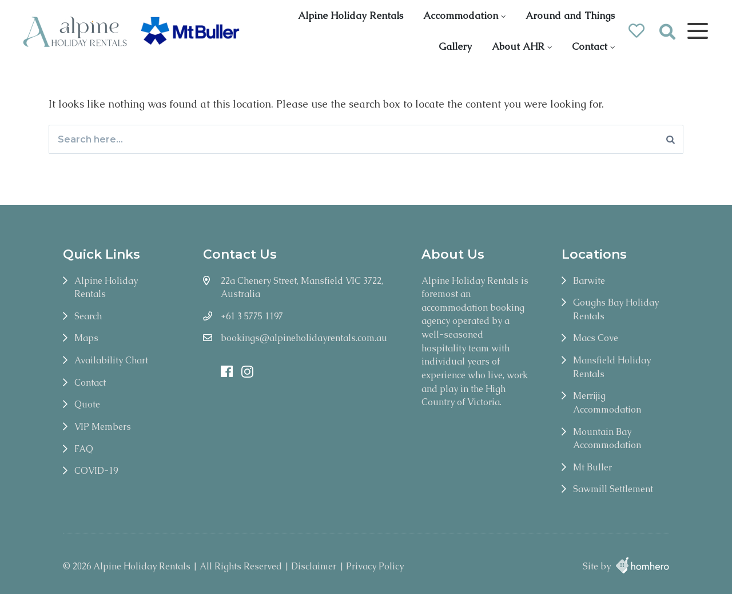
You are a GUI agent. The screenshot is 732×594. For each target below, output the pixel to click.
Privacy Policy (375, 566)
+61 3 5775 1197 (252, 316)
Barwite (589, 281)
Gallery (455, 46)
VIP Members (102, 427)
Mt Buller (592, 467)
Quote (87, 404)
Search (88, 316)
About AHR (518, 46)
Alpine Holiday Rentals (350, 15)
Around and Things (570, 15)
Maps (86, 338)
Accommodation (460, 15)
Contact (589, 46)
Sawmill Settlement (613, 489)
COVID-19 (96, 471)
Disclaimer (313, 566)
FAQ (83, 449)
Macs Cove (595, 338)
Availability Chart (111, 360)
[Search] (670, 139)
